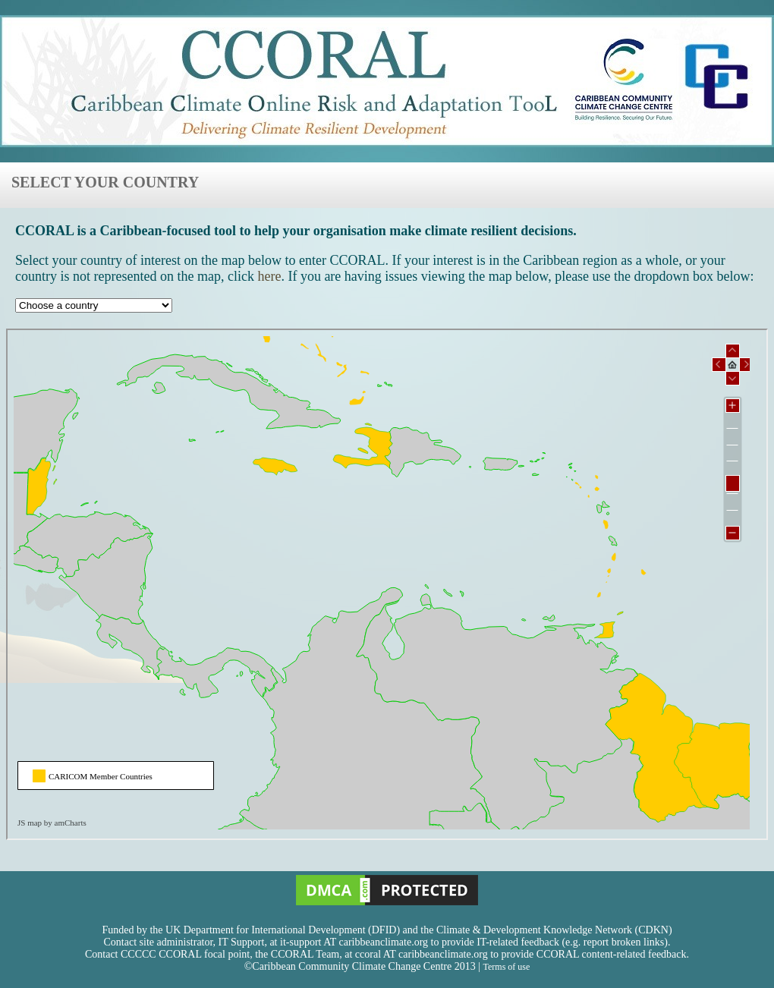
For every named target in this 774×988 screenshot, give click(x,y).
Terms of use (506, 966)
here (269, 276)
